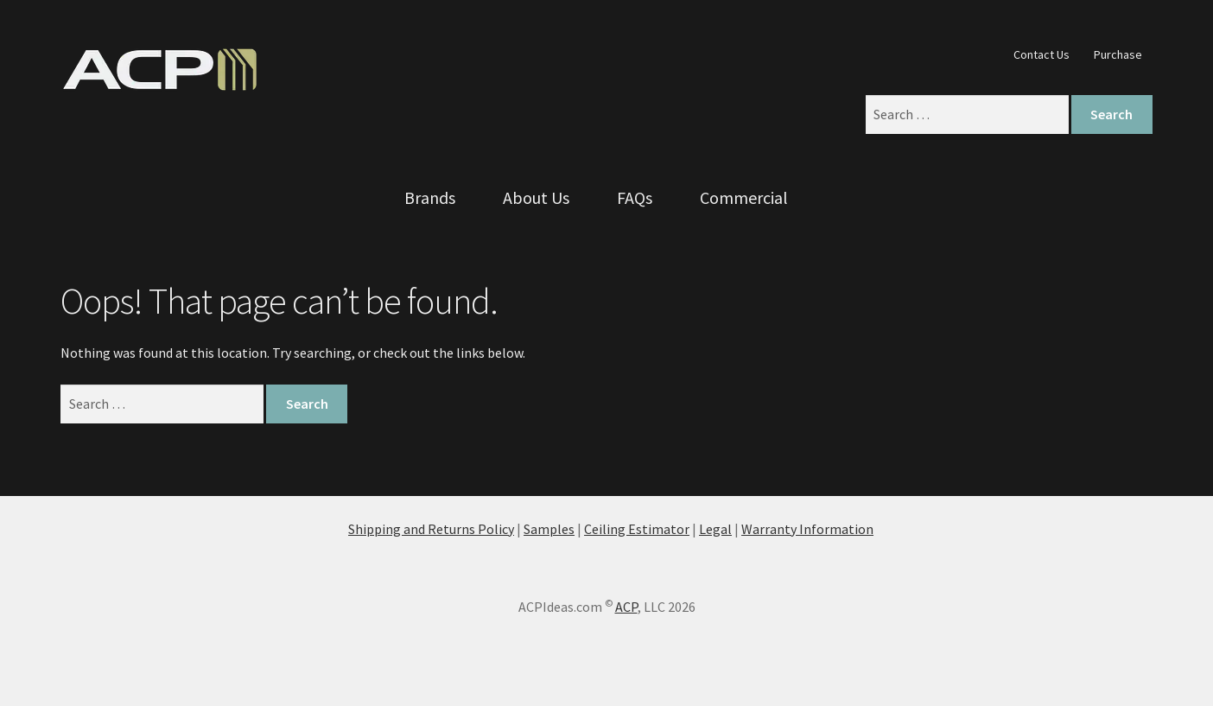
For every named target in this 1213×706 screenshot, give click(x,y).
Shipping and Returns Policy (431, 528)
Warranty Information (807, 528)
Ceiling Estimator (636, 528)
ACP (626, 606)
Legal (715, 528)
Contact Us (1041, 54)
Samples (549, 528)
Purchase (1118, 54)
